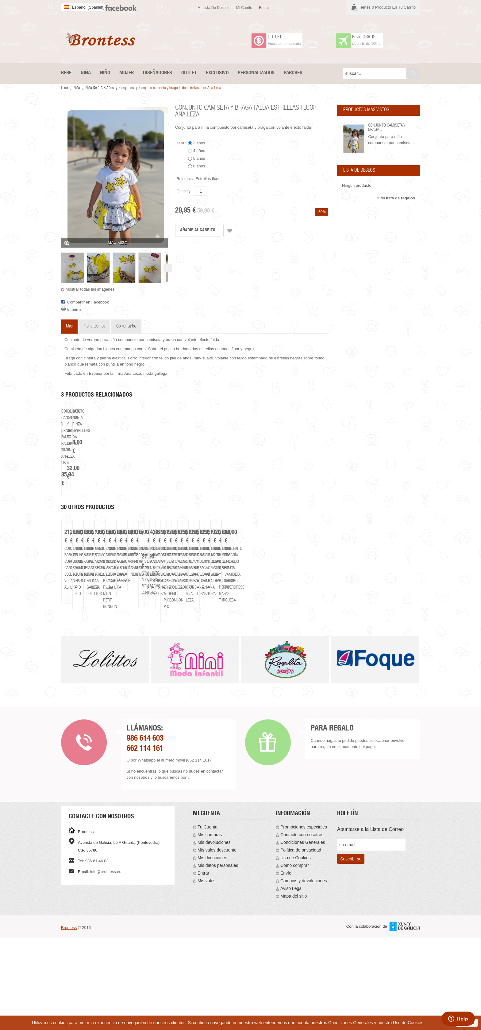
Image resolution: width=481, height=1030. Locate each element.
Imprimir (74, 309)
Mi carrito (244, 8)
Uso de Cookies (295, 950)
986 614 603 (145, 831)
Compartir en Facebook (88, 302)
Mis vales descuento (217, 942)
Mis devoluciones (214, 934)
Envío (285, 965)
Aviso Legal (291, 980)
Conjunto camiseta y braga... (386, 127)
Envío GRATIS (363, 37)
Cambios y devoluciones (303, 973)
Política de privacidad (300, 942)
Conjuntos (126, 88)
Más (69, 326)
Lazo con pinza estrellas (262, 513)
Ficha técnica (94, 326)
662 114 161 (145, 841)
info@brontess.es (105, 964)
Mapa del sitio (293, 988)
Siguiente (168, 268)
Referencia (185, 179)
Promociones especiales (303, 919)
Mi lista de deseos (213, 8)
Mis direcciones (212, 950)
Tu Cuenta (207, 919)
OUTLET (275, 37)
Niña (77, 88)
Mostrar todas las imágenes (90, 289)
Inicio (64, 88)
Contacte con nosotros (301, 927)
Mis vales (206, 973)
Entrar (264, 8)
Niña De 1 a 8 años (100, 88)
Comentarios (126, 326)
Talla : (182, 143)
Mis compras (210, 927)
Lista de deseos (359, 170)
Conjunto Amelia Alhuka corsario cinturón (194, 693)
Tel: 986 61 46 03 (93, 953)
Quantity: (184, 191)
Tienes (387, 7)
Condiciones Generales (302, 934)
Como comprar (294, 957)
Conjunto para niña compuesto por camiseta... (391, 139)
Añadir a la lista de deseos (229, 230)
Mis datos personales (218, 957)
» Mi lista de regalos (396, 198)
